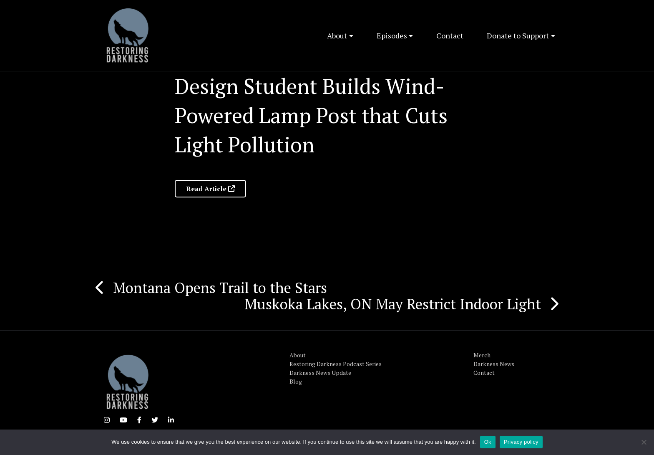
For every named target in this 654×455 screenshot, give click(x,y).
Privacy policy (521, 442)
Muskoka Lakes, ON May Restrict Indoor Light (392, 303)
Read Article (210, 188)
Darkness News (493, 364)
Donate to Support (518, 35)
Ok (487, 442)
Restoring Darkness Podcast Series (335, 364)
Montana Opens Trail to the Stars (220, 287)
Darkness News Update (320, 373)
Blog (295, 381)
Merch (481, 355)
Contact (449, 35)
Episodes (392, 35)
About (337, 35)
